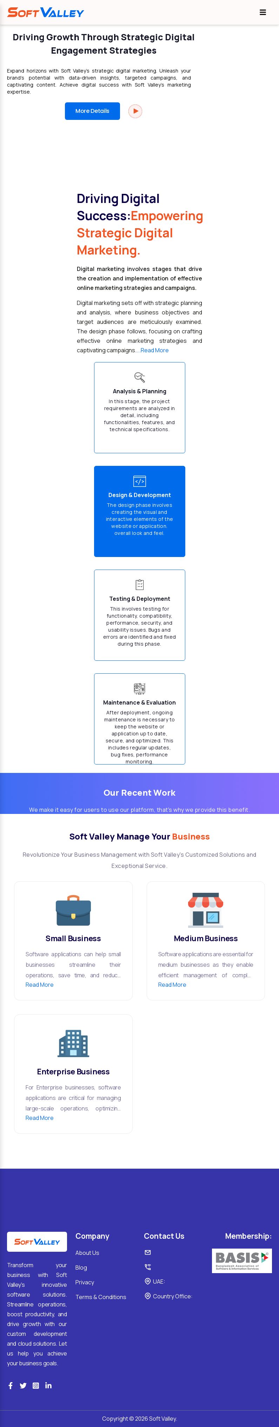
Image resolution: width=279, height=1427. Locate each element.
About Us (87, 1253)
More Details (92, 111)
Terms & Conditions (100, 1297)
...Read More (153, 350)
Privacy (84, 1282)
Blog (81, 1267)
